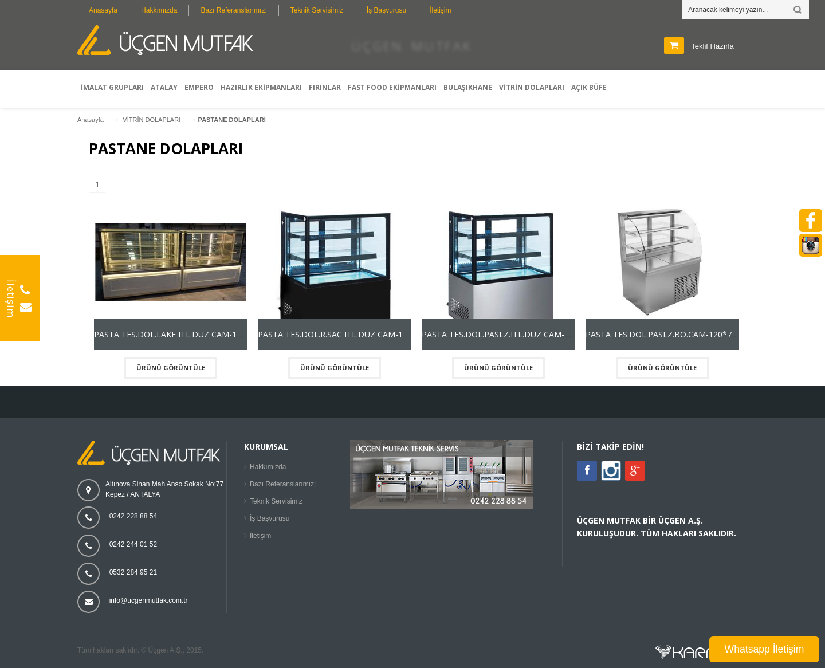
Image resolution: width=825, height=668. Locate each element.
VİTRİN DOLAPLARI (152, 119)
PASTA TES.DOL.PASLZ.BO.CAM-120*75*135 (670, 334)
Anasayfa (103, 10)
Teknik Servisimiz (316, 10)
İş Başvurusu (386, 10)
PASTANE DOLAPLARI (232, 119)
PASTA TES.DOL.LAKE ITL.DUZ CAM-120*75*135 (186, 334)
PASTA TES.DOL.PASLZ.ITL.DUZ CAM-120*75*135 (516, 334)
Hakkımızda (159, 10)
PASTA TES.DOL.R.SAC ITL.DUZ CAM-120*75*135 (351, 334)
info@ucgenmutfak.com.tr (148, 600)
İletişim (440, 10)
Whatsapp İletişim (764, 649)
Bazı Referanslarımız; (233, 10)
